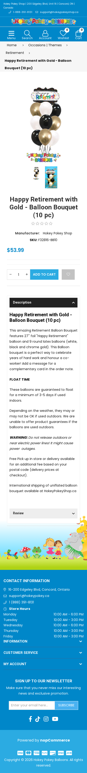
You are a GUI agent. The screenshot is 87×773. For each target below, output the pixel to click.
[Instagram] (46, 719)
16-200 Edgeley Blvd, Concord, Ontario (39, 589)
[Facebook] (30, 719)
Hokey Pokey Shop (57, 233)
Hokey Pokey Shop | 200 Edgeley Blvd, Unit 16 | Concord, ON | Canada (39, 5)
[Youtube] (55, 719)
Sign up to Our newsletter (43, 681)
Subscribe (66, 705)
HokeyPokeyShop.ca (60, 491)
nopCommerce (55, 740)
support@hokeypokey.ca (29, 595)
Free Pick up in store (26, 458)
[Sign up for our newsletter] (32, 705)
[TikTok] (37, 719)
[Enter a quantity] (18, 274)
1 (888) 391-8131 (21, 602)
